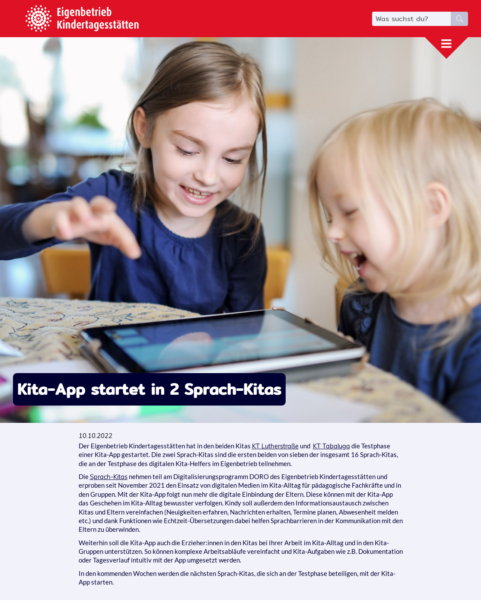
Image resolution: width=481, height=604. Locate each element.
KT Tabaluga (331, 446)
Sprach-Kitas (108, 477)
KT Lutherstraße (275, 446)
